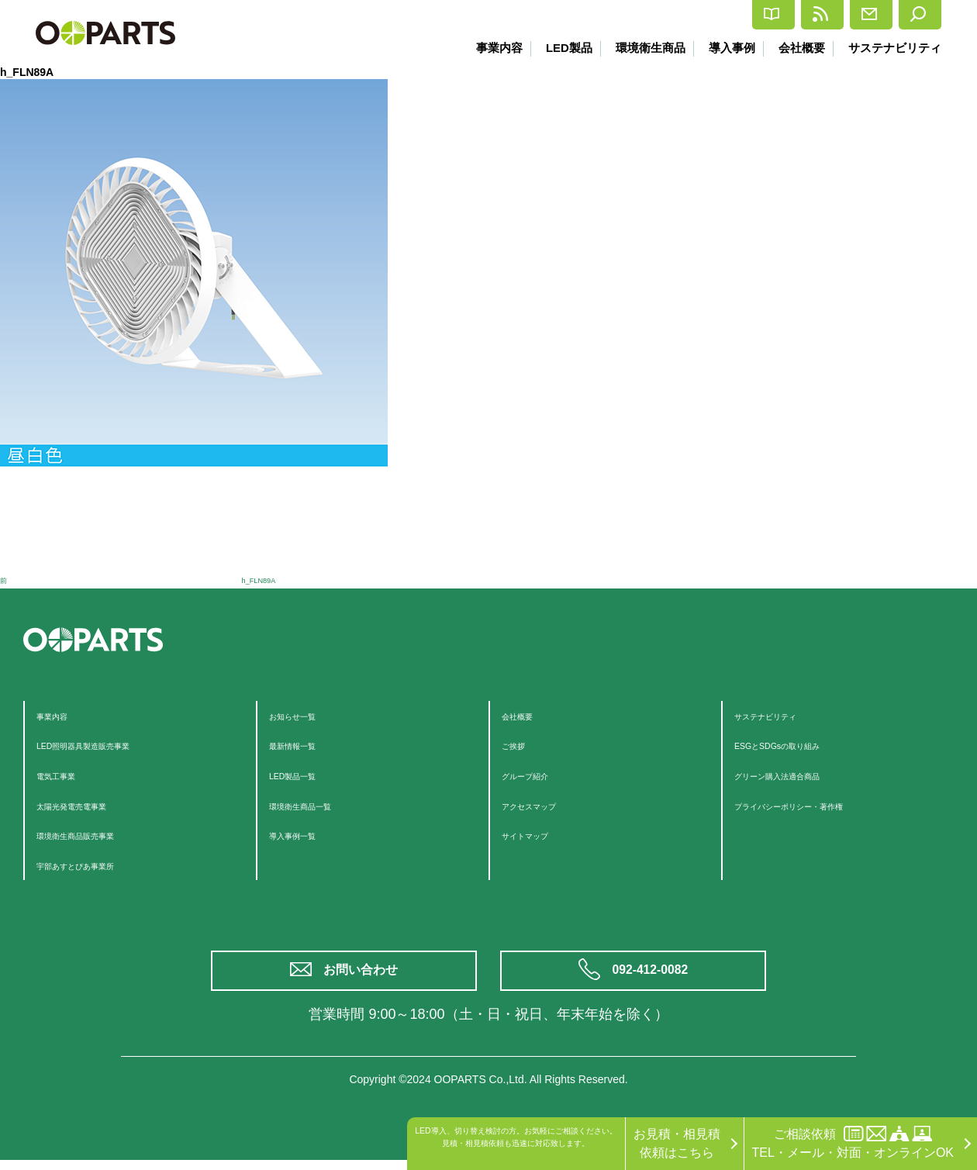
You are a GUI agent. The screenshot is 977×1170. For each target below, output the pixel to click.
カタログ (633, 15)
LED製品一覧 (306, 775)
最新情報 (729, 14)
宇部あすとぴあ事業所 (98, 864)
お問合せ (824, 14)
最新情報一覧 (306, 744)
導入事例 (726, 47)
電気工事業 (67, 775)
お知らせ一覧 (306, 715)
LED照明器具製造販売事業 (110, 744)
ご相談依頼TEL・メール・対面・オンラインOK (853, 1142)
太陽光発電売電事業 (92, 805)
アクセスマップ (545, 805)
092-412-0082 (653, 975)
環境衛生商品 (641, 47)
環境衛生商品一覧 (318, 805)
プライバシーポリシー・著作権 (821, 805)
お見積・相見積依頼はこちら (676, 1143)
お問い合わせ (364, 975)
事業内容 (484, 47)
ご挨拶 (520, 744)
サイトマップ (539, 834)
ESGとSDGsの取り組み (801, 744)
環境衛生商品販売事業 (98, 834)
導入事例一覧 (306, 834)
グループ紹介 (539, 775)
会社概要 (798, 47)
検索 (909, 14)
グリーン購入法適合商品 (802, 775)
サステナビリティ (894, 47)
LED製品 (556, 47)
